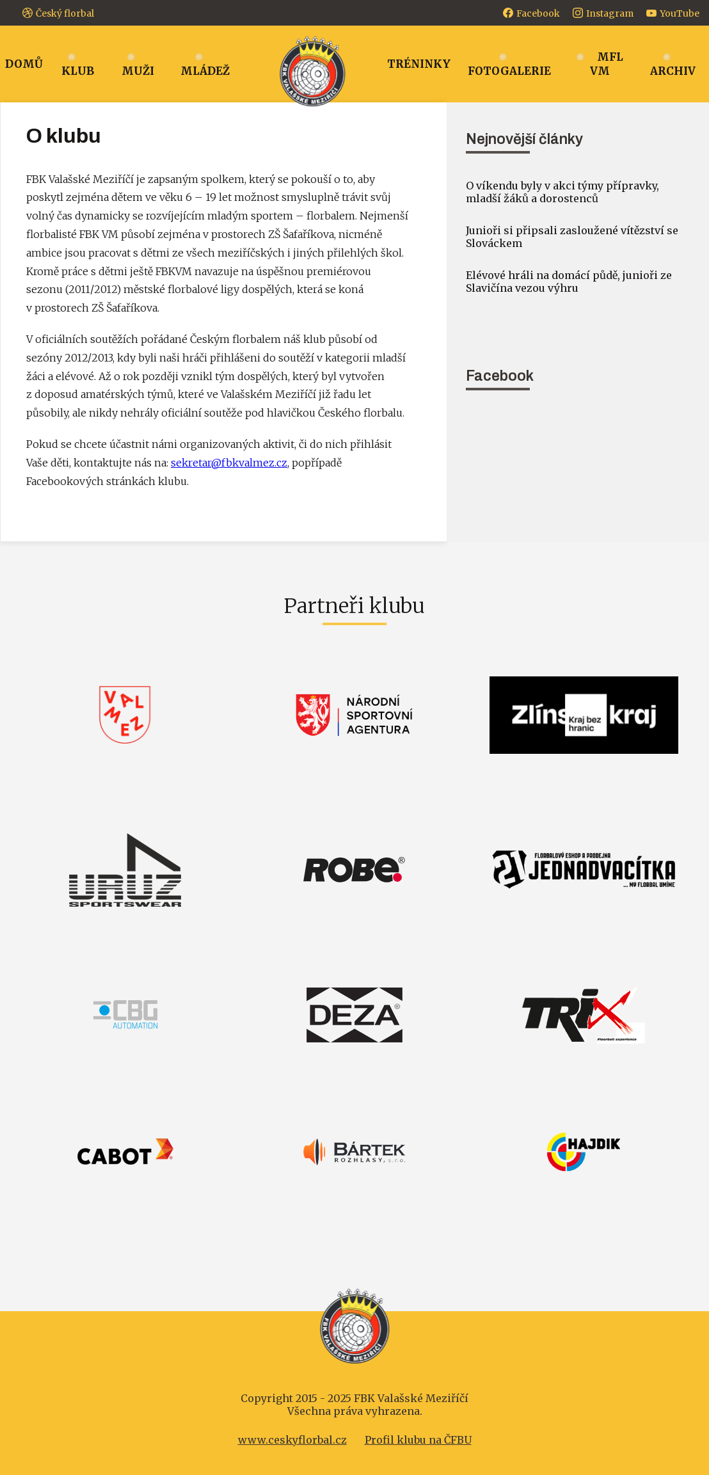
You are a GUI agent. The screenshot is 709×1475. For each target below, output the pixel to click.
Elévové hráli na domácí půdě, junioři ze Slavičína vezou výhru (569, 281)
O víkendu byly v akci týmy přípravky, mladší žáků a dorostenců (562, 192)
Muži (138, 71)
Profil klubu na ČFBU (418, 1439)
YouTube (679, 13)
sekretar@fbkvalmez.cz (229, 462)
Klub (77, 71)
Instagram (609, 13)
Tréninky (418, 64)
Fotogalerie (509, 71)
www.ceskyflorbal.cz (292, 1439)
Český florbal (65, 13)
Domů (24, 64)
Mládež (205, 71)
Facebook (538, 13)
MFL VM (606, 64)
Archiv (673, 71)
